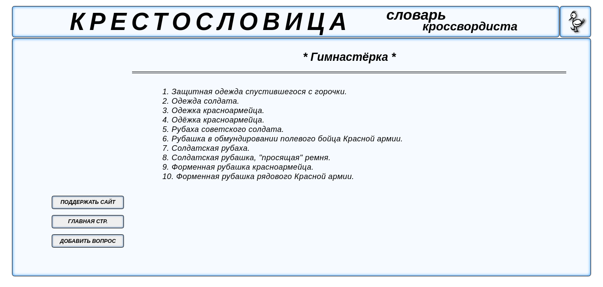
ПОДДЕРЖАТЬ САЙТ (87, 202)
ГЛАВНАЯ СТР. (88, 221)
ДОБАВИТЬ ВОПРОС (88, 241)
